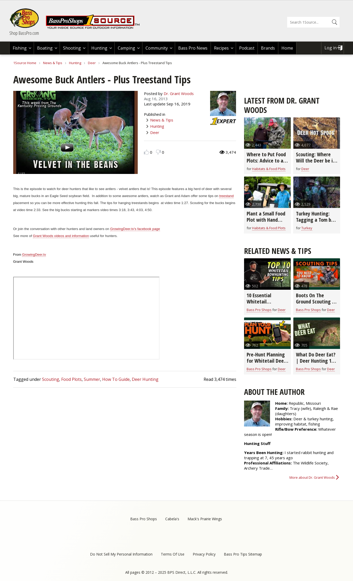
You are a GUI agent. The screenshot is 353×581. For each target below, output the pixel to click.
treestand (226, 196)
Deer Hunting (145, 379)
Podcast (246, 48)
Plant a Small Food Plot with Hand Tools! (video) (266, 219)
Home (287, 48)
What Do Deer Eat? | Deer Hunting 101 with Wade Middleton (316, 364)
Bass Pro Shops (259, 309)
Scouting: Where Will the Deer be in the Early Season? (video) (315, 164)
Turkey (306, 228)
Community (157, 48)
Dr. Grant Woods (179, 93)
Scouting (50, 379)
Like (146, 152)
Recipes (221, 48)
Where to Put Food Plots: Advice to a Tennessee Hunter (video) (266, 164)
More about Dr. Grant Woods (312, 477)
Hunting (99, 48)
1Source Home (24, 62)
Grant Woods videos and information (61, 236)
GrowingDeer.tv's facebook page (135, 229)
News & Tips (52, 62)
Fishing (20, 48)
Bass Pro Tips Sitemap (243, 554)
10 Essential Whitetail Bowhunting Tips (264, 301)
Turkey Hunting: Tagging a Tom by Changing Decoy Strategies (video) (315, 223)
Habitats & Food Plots (269, 168)
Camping (126, 48)
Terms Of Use (172, 554)
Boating (45, 48)
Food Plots (71, 379)
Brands (268, 48)
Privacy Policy (204, 554)
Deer (92, 62)
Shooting (72, 48)
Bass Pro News (192, 48)
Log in (330, 48)
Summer (92, 379)
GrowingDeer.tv (34, 254)
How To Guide (116, 379)
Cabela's (172, 518)
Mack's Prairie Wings (205, 518)
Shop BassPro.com (24, 33)
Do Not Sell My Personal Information (121, 554)
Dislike (158, 152)
